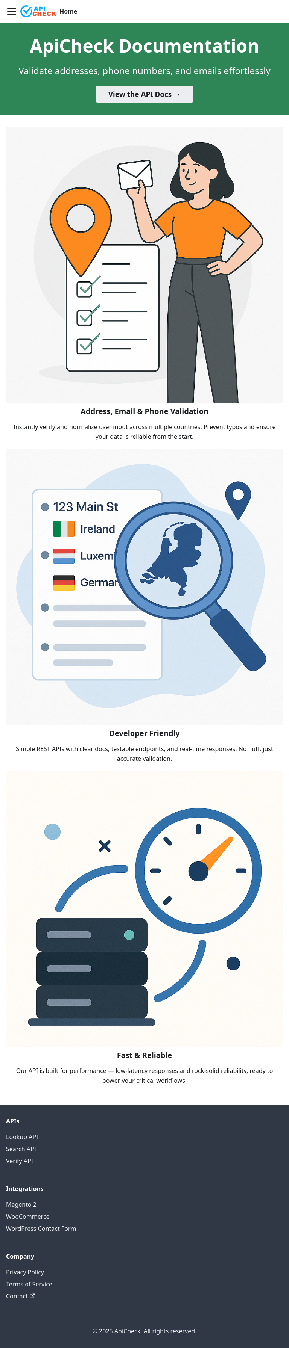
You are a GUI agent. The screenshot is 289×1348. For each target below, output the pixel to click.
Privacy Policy (25, 1272)
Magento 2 (21, 1204)
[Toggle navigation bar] (11, 11)
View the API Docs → (144, 94)
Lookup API (22, 1137)
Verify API (19, 1161)
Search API (21, 1149)
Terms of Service (29, 1284)
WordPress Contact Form (41, 1228)
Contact (20, 1296)
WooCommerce (28, 1216)
